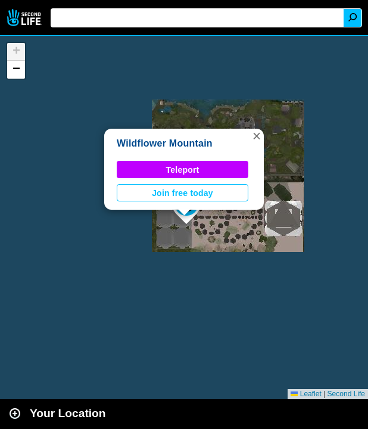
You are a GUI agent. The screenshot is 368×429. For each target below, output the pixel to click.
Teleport (182, 170)
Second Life (25, 17)
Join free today (182, 193)
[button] (257, 136)
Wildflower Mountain (165, 143)
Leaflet (306, 394)
